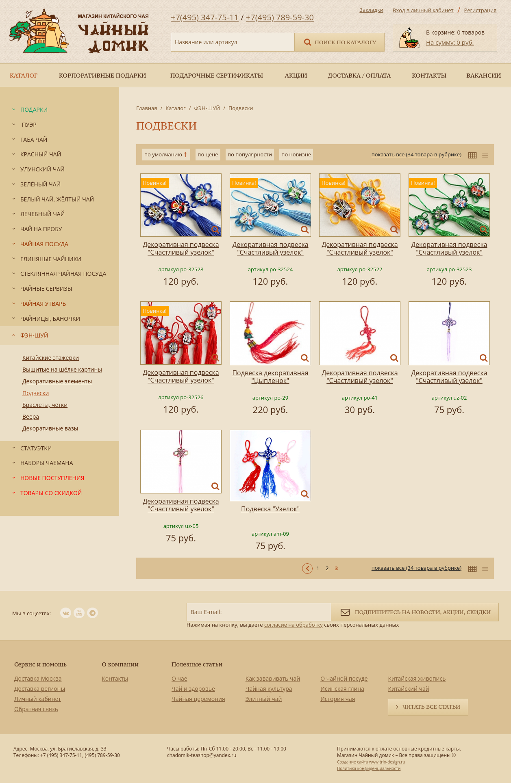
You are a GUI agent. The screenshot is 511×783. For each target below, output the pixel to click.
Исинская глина (342, 688)
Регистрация (480, 10)
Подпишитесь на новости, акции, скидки (415, 611)
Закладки (371, 9)
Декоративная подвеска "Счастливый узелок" (181, 248)
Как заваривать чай (273, 678)
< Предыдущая (307, 568)
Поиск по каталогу (339, 42)
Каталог (175, 108)
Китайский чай (408, 688)
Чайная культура (269, 688)
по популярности (250, 154)
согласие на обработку (293, 624)
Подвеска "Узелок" (270, 508)
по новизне (296, 154)
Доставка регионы (39, 688)
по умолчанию (163, 154)
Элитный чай (264, 699)
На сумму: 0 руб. (450, 42)
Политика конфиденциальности (368, 768)
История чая (337, 699)
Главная (146, 108)
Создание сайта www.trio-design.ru (371, 762)
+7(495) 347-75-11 (205, 17)
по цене (208, 154)
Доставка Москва (38, 678)
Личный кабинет (37, 699)
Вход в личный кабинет (423, 10)
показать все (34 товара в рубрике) (416, 154)
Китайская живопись (417, 678)
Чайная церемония (198, 699)
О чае (179, 678)
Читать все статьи (431, 706)
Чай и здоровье (193, 688)
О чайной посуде (343, 678)
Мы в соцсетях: (31, 613)
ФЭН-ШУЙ (207, 108)
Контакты (115, 678)
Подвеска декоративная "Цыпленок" (270, 376)
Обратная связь (36, 709)
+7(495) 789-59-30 (280, 17)
